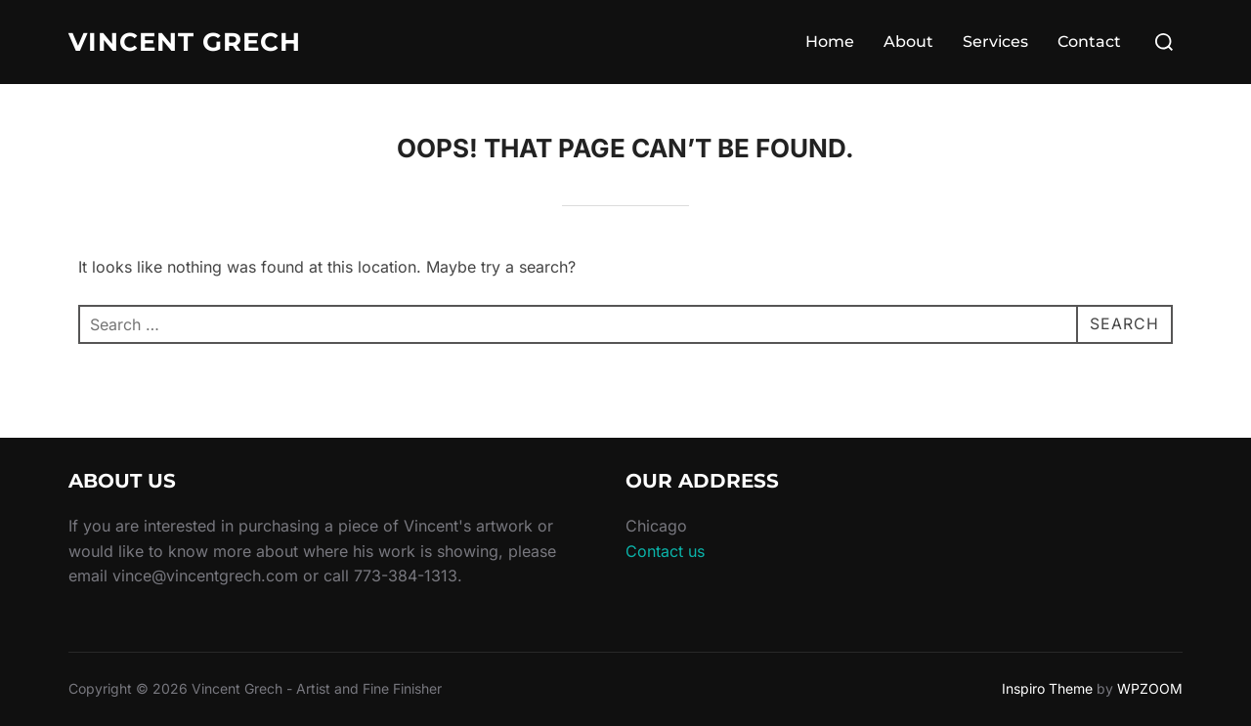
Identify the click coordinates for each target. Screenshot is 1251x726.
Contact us (665, 551)
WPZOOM (1150, 688)
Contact (1089, 41)
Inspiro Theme (1047, 688)
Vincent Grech (184, 42)
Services (995, 41)
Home (829, 41)
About (908, 41)
